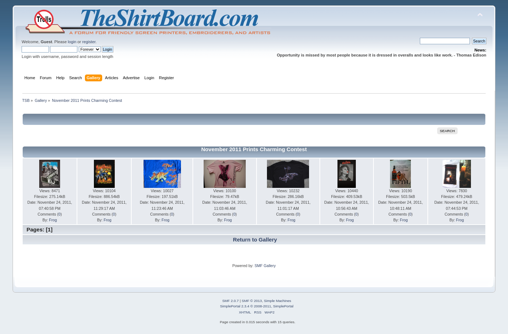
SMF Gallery (265, 265)
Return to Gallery (255, 239)
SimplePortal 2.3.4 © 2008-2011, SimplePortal (256, 306)
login (72, 42)
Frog (53, 220)
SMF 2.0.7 (230, 301)
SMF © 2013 (252, 301)
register (88, 42)
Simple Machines (277, 301)
